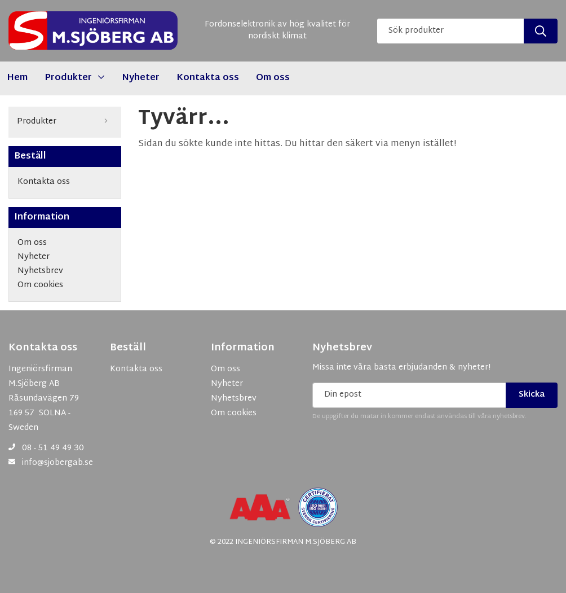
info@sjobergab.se (57, 463)
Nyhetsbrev (342, 348)
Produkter (65, 122)
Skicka (532, 394)
